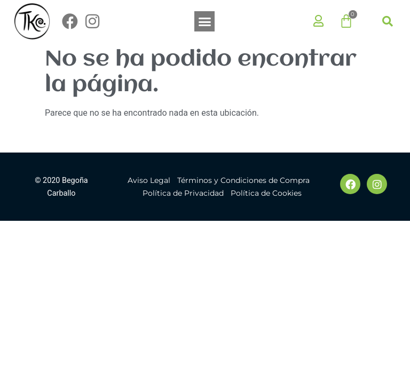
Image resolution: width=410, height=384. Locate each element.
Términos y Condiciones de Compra (243, 180)
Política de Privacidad (183, 193)
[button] (204, 21)
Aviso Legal (149, 180)
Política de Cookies (266, 193)
